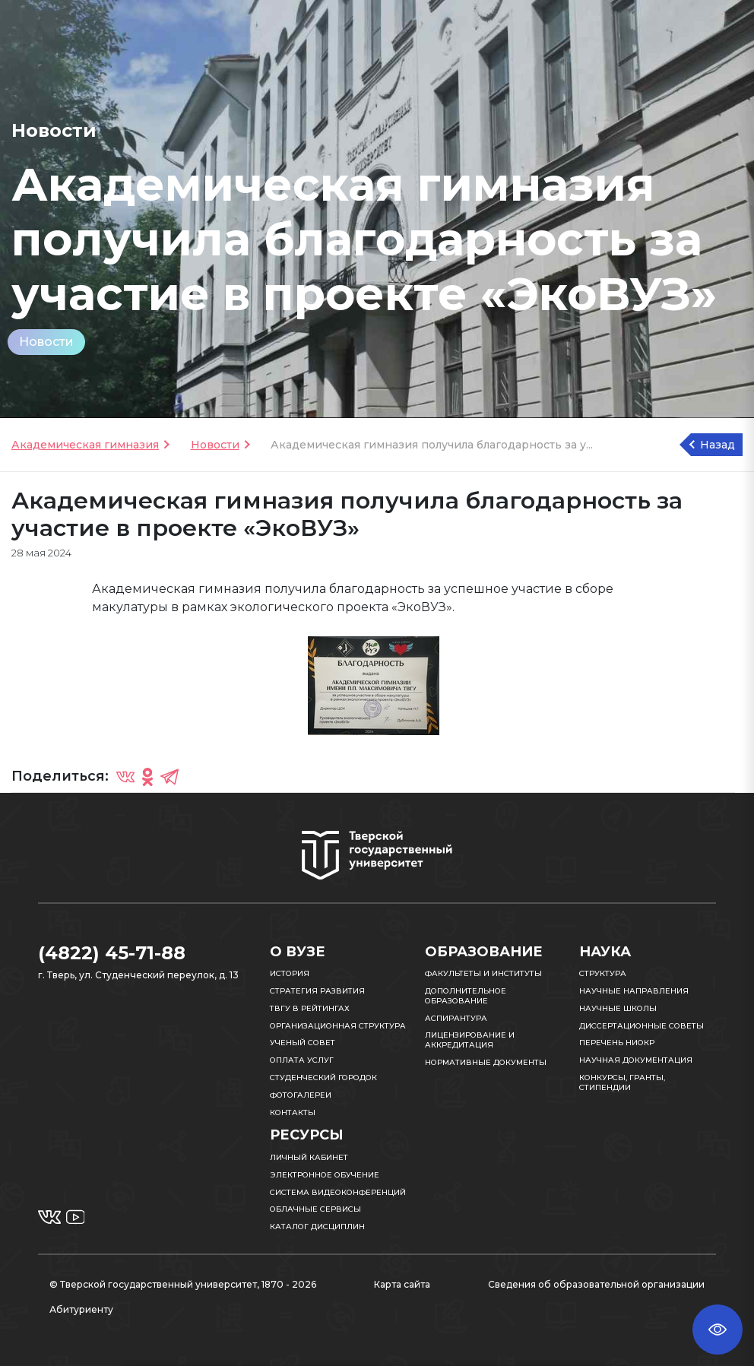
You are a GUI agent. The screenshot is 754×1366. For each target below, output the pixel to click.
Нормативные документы (485, 1062)
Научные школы (618, 1008)
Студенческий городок (323, 1077)
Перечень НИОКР (616, 1042)
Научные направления (634, 991)
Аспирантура (456, 1018)
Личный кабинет (309, 1157)
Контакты (292, 1112)
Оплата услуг (302, 1060)
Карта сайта (402, 1284)
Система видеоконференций (338, 1192)
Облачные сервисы (315, 1209)
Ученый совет (302, 1042)
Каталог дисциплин (317, 1226)
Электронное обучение (324, 1175)
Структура (602, 973)
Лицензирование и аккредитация (470, 1040)
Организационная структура (338, 1026)
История (289, 973)
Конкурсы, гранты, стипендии (622, 1082)
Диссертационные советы (641, 1026)
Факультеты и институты (483, 973)
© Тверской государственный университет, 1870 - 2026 (182, 1284)
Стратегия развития (317, 991)
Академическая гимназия (85, 445)
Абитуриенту (81, 1309)
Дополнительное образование (465, 996)
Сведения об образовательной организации (596, 1284)
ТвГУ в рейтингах (310, 1008)
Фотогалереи (300, 1095)
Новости (46, 341)
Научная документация (635, 1060)
